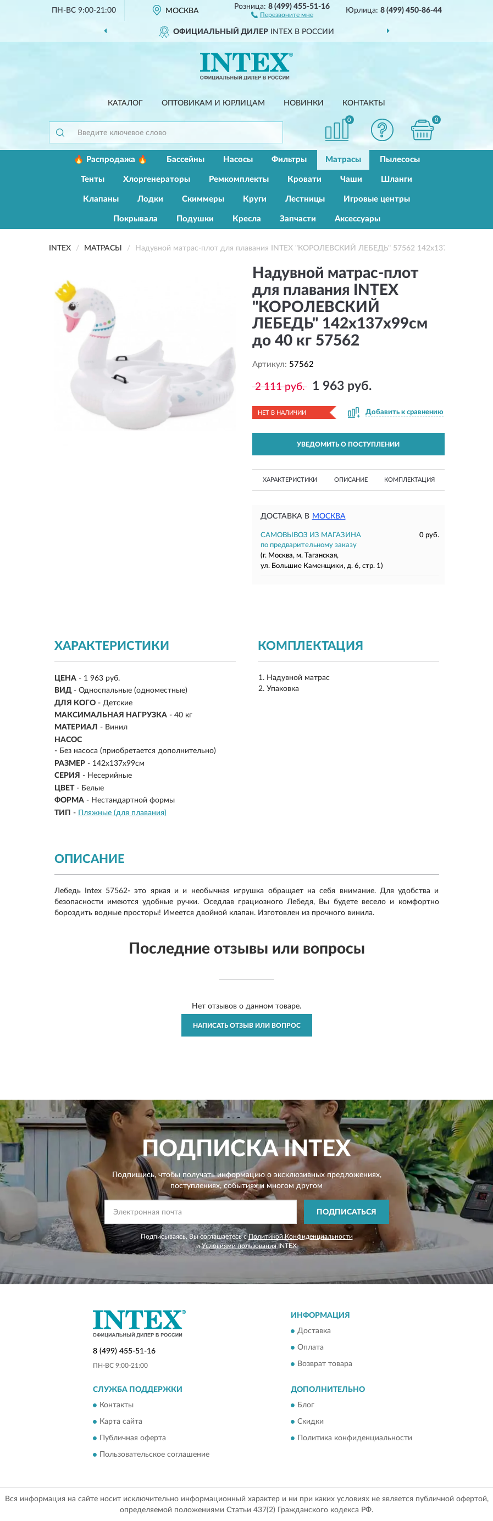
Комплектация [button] (409, 480)
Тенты (92, 179)
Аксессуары (357, 219)
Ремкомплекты (239, 179)
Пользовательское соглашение (154, 1455)
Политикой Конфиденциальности (300, 1236)
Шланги (396, 179)
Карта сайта (120, 1422)
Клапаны (101, 199)
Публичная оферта (132, 1438)
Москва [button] (329, 516)
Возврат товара (324, 1364)
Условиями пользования (239, 1246)
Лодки (150, 199)
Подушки (195, 219)
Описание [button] (351, 480)
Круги (255, 199)
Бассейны (185, 159)
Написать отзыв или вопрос (247, 1025)
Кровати (304, 179)
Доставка (314, 1331)
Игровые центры (377, 199)
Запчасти (298, 219)
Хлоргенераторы (156, 179)
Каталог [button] (125, 103)
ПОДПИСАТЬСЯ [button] (346, 1212)
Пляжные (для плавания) (122, 813)
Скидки (310, 1422)
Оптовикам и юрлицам (213, 103)
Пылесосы (400, 159)
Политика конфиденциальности (354, 1438)
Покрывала (135, 219)
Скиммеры (203, 199)
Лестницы (305, 199)
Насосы (238, 159)
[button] (282, 14)
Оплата (310, 1347)
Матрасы (343, 159)
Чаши (351, 179)
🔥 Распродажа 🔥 (111, 159)
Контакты (363, 103)
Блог (305, 1405)
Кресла (246, 219)
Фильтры (289, 159)
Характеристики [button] (290, 480)
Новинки (304, 103)
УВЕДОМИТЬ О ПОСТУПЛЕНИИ (348, 444)
